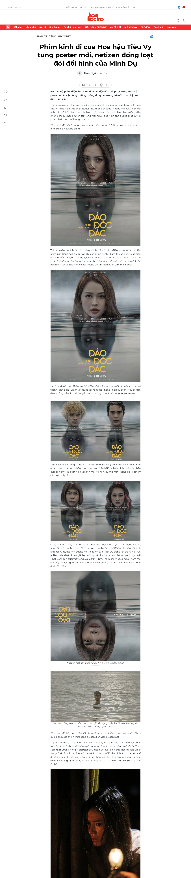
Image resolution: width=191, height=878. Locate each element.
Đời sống (17, 27)
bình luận (107, 85)
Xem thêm (183, 27)
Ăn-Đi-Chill (115, 27)
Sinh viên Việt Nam (126, 7)
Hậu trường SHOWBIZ (96, 27)
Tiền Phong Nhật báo (101, 7)
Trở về (5, 122)
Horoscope (172, 27)
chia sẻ (83, 85)
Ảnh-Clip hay (130, 27)
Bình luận (5, 115)
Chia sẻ (5, 100)
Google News (152, 36)
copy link (95, 85)
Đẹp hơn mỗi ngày (73, 27)
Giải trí (42, 27)
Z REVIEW (145, 27)
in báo (101, 85)
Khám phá (31, 27)
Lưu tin (5, 107)
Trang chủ (8, 27)
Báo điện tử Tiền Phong (95, 17)
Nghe (5, 93)
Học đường (54, 27)
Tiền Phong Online (76, 7)
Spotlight (158, 27)
